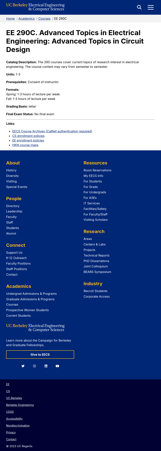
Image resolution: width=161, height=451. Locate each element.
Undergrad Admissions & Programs (31, 294)
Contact (11, 274)
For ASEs (90, 198)
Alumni (11, 233)
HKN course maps (25, 145)
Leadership (14, 211)
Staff (9, 222)
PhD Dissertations (97, 261)
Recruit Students (96, 291)
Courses (44, 18)
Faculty (11, 217)
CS (8, 391)
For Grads (91, 187)
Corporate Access (97, 296)
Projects (89, 250)
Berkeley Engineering (20, 404)
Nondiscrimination (18, 425)
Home (10, 18)
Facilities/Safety (95, 209)
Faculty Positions (18, 263)
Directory (13, 206)
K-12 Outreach (16, 258)
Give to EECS (40, 354)
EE (7, 384)
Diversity (12, 176)
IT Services (92, 203)
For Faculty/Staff (96, 214)
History (11, 170)
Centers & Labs (95, 244)
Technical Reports (97, 255)
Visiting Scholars (96, 220)
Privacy (11, 432)
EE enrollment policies (28, 140)
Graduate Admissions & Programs (30, 299)
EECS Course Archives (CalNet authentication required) (52, 131)
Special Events (16, 187)
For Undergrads (95, 192)
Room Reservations (98, 170)
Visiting (11, 181)
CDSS (10, 411)
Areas (88, 239)
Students (12, 228)
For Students (93, 181)
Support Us (14, 252)
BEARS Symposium (97, 272)
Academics (27, 18)
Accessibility (14, 418)
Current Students (18, 315)
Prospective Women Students (27, 310)
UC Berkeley (14, 398)
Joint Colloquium (96, 266)
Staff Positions (16, 269)
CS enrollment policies (28, 136)
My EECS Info (93, 176)
